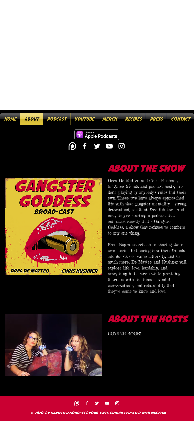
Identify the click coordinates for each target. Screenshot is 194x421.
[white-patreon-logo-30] (72, 146)
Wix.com (158, 413)
